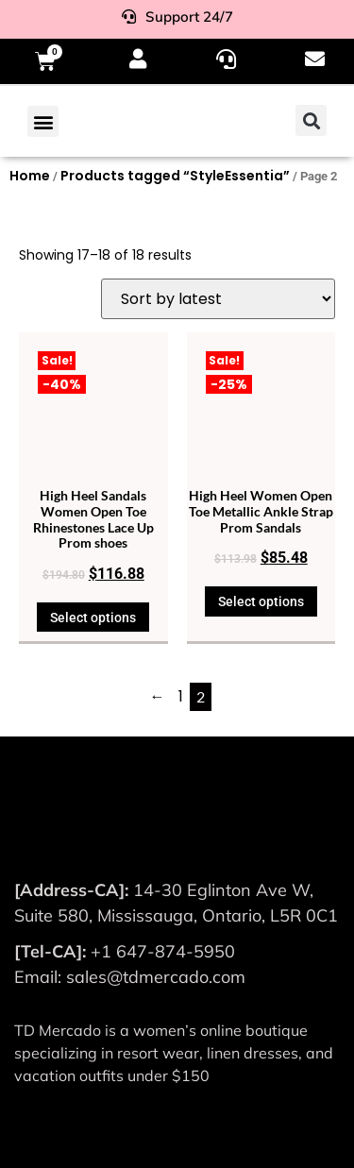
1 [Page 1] (180, 696)
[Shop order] (218, 299)
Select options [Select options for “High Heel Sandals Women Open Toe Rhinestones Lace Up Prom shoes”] (93, 617)
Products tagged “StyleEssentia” (175, 175)
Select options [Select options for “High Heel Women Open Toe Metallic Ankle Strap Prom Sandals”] (261, 601)
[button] (43, 121)
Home (29, 175)
